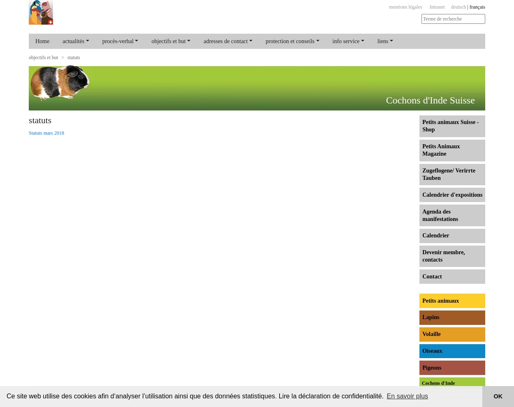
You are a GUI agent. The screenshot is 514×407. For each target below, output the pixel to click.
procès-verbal (118, 41)
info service (346, 41)
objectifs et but (168, 41)
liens (382, 41)
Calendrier (435, 235)
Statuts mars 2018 (46, 133)
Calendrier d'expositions (452, 195)
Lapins (430, 317)
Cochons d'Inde (438, 383)
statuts (73, 57)
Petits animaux (440, 301)
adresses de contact (226, 41)
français (477, 7)
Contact (432, 277)
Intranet (437, 7)
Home (42, 41)
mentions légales (405, 7)
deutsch (458, 7)
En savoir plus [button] (407, 396)
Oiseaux (432, 351)
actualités (73, 41)
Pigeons (431, 368)
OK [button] (498, 396)
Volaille (431, 334)
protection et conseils (290, 41)
